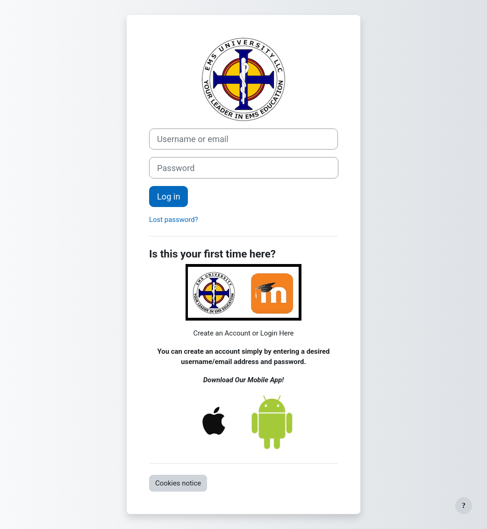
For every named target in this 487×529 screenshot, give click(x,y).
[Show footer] (463, 505)
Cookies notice (178, 483)
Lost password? (173, 219)
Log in (168, 196)
